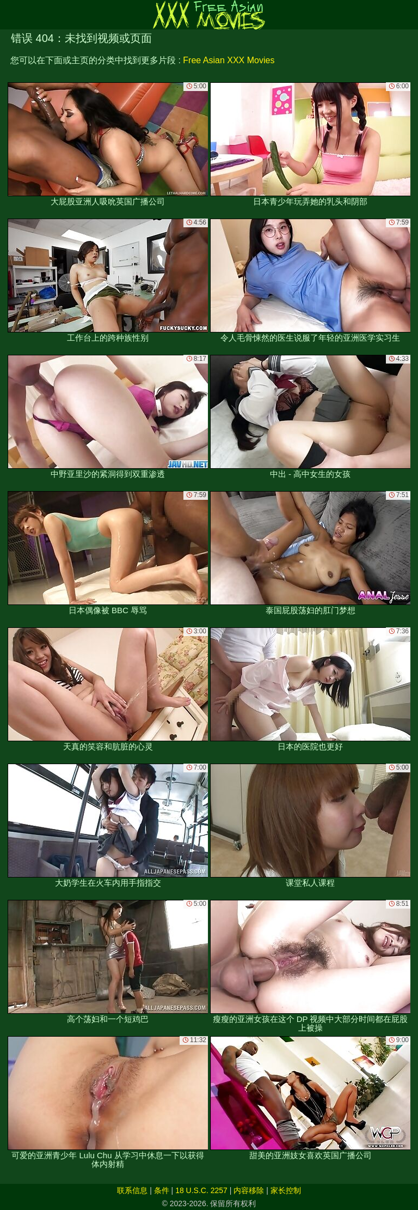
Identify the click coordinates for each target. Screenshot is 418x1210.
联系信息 (132, 1190)
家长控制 (286, 1190)
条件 (161, 1190)
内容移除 (248, 1190)
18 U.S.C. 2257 (201, 1190)
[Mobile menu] (10, 14)
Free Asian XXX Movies (228, 60)
